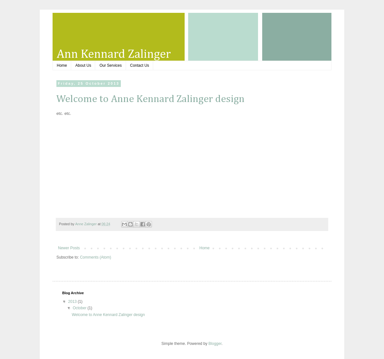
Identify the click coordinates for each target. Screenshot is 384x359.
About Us (83, 65)
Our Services (110, 65)
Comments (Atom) (95, 257)
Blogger (214, 343)
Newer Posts (69, 248)
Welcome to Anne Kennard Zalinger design (150, 99)
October (80, 308)
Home (62, 65)
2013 (73, 301)
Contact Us (139, 65)
